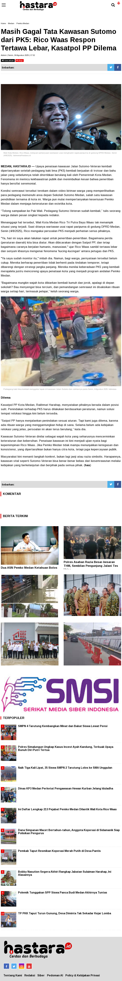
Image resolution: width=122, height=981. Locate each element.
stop (19, 60)
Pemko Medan (22, 23)
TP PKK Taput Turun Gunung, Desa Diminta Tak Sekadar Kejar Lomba (64, 913)
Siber (41, 975)
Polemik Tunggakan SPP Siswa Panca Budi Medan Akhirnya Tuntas (62, 892)
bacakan (8, 60)
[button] (118, 1)
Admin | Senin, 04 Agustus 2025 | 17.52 (18, 55)
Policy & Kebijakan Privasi (82, 975)
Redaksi (29, 975)
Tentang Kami (12, 975)
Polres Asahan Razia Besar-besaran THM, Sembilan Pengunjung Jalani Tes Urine (91, 565)
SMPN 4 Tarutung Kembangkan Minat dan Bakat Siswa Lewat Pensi (62, 726)
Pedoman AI (55, 975)
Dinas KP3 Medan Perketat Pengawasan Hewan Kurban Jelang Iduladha (65, 788)
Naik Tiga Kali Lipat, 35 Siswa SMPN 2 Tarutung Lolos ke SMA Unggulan (65, 767)
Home (3, 23)
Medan (11, 23)
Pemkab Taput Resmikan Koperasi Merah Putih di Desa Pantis (59, 850)
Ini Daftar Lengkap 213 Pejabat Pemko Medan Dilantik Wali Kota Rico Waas (67, 809)
